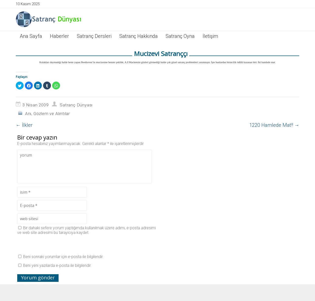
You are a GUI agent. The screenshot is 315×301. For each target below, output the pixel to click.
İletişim (210, 36)
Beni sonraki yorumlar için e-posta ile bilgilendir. (63, 256)
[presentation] (54, 244)
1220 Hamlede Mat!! (274, 125)
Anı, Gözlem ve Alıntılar (47, 113)
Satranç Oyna (180, 36)
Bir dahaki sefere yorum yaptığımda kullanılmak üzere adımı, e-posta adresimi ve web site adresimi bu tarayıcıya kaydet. (86, 230)
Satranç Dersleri (94, 36)
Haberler (59, 36)
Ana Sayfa (31, 36)
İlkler (24, 125)
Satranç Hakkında (138, 36)
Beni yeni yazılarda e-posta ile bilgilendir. (57, 265)
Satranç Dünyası (76, 104)
